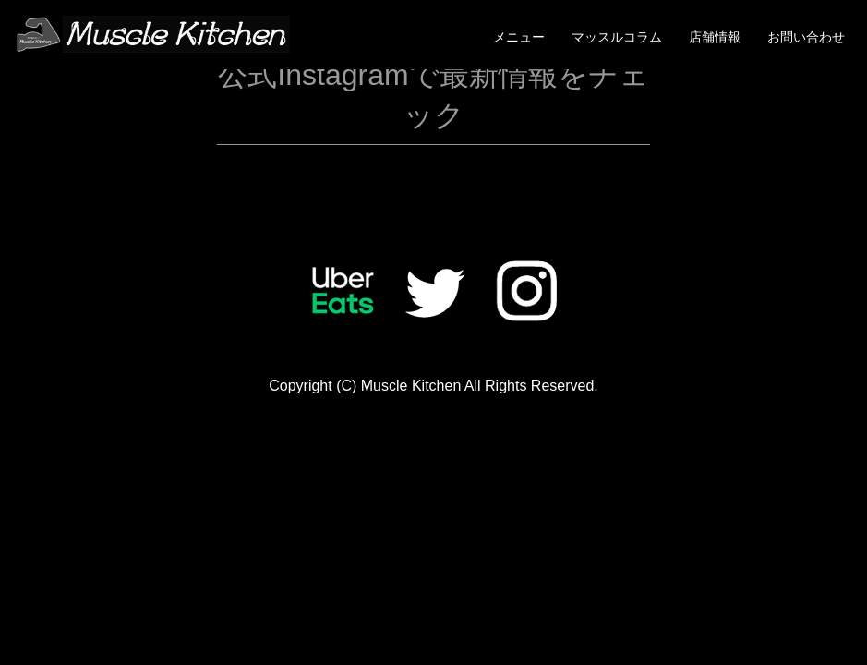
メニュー (519, 37)
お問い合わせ (806, 37)
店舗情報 (715, 37)
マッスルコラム (617, 37)
